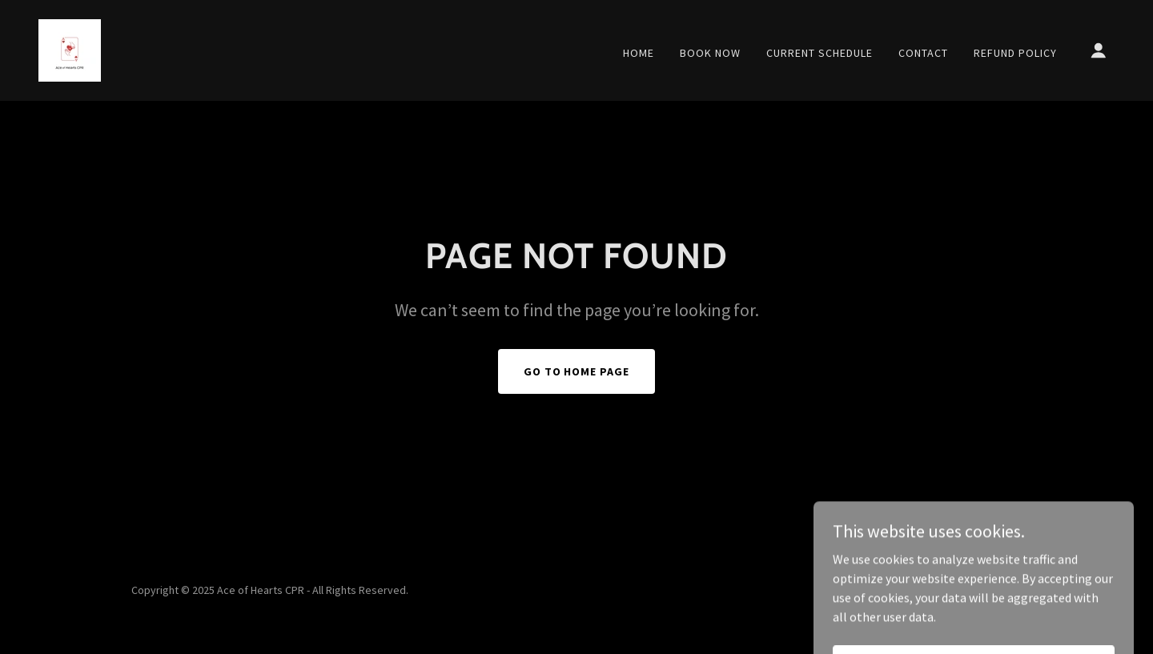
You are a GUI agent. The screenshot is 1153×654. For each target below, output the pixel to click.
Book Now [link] (710, 53)
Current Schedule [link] (819, 53)
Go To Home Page (577, 371)
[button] (1099, 50)
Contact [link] (923, 53)
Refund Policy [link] (1015, 53)
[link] (69, 49)
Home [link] (638, 53)
